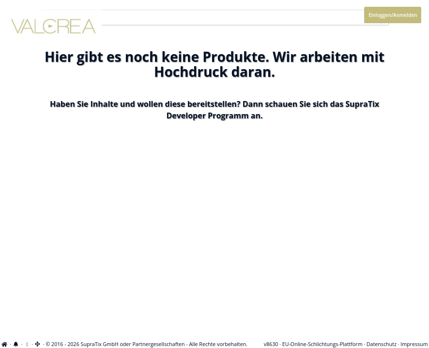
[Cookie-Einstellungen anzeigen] (27, 344)
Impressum (414, 344)
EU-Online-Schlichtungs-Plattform (322, 344)
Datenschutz (382, 344)
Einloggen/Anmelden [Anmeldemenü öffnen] (392, 15)
